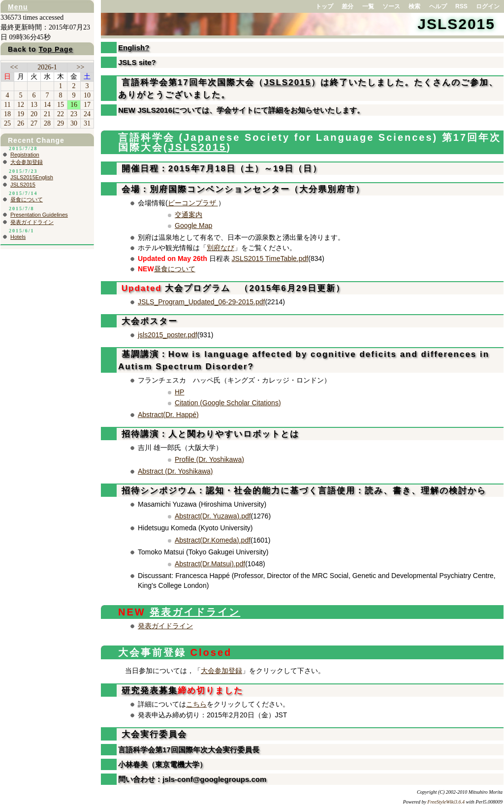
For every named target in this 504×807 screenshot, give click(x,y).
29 (60, 123)
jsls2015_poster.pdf (167, 335)
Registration (24, 155)
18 (7, 114)
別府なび (220, 248)
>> (81, 67)
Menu (18, 7)
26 (20, 123)
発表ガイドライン (195, 612)
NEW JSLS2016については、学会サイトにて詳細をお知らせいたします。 (241, 110)
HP (179, 392)
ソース (391, 6)
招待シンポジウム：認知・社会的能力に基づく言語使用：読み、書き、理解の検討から (302, 490)
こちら (196, 704)
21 (47, 114)
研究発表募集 (150, 690)
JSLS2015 (456, 24)
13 (34, 104)
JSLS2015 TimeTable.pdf (270, 258)
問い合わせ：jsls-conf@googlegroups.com (192, 779)
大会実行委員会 (152, 734)
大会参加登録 (221, 671)
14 (47, 104)
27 (34, 123)
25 (7, 123)
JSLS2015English (31, 177)
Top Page (55, 49)
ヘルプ (438, 6)
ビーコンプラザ (193, 203)
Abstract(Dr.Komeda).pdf (213, 540)
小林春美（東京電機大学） (162, 764)
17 (87, 104)
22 (60, 114)
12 (20, 104)
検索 (414, 6)
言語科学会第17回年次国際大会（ (191, 82)
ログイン (488, 6)
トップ (324, 6)
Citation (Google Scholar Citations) (228, 403)
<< (14, 67)
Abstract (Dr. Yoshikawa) (175, 471)
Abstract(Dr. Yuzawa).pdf (213, 516)
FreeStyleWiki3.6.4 (446, 802)
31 (87, 123)
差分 (347, 6)
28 (47, 123)
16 (73, 104)
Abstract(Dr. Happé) (168, 415)
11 (7, 104)
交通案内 (188, 215)
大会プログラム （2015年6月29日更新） (231, 288)
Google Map (193, 225)
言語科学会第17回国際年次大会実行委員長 (188, 749)
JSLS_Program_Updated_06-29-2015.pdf (201, 302)
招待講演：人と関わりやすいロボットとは (208, 434)
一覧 (368, 6)
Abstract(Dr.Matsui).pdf (210, 564)
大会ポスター (148, 321)
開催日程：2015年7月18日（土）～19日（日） (220, 168)
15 (60, 104)
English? (133, 47)
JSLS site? (137, 62)
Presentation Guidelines (39, 215)
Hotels (18, 237)
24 (87, 114)
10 (87, 95)
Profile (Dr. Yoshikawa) (209, 459)
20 (34, 114)
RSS (461, 6)
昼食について (174, 269)
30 (73, 123)
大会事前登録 (175, 652)
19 (20, 114)
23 (73, 114)
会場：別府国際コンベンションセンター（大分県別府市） (241, 189)
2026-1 (47, 67)
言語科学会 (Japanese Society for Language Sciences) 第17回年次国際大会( (309, 142)
